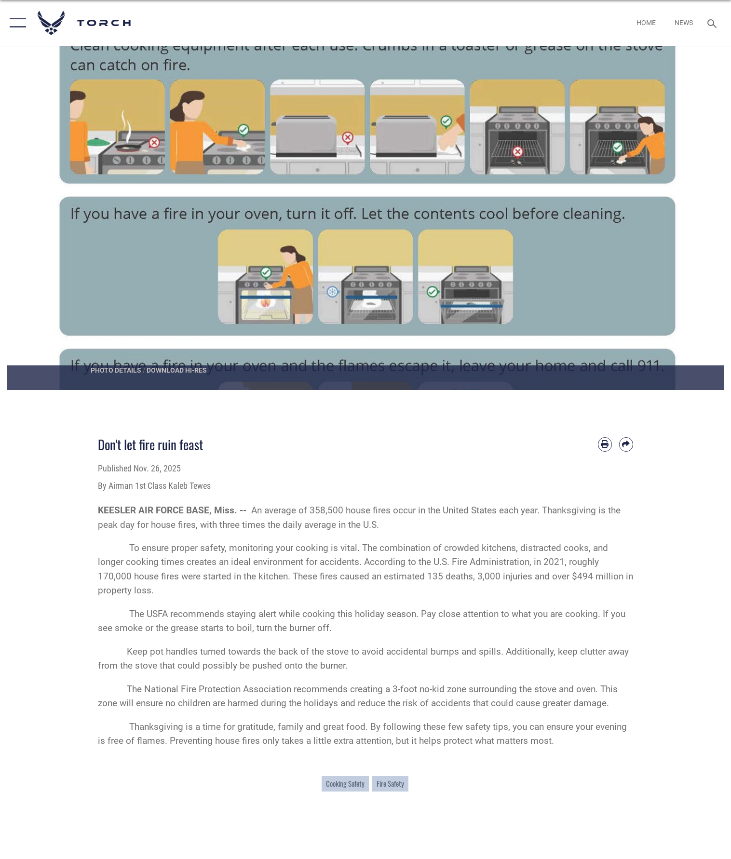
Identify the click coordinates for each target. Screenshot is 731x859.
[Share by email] (626, 444)
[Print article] (605, 444)
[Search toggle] (712, 23)
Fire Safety (390, 783)
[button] (15, 23)
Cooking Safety (345, 783)
